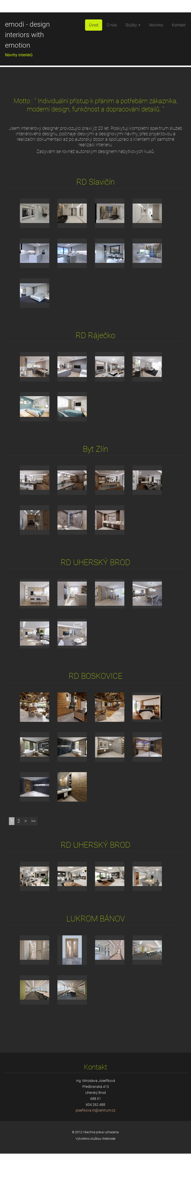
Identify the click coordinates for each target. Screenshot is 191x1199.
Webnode (108, 1184)
